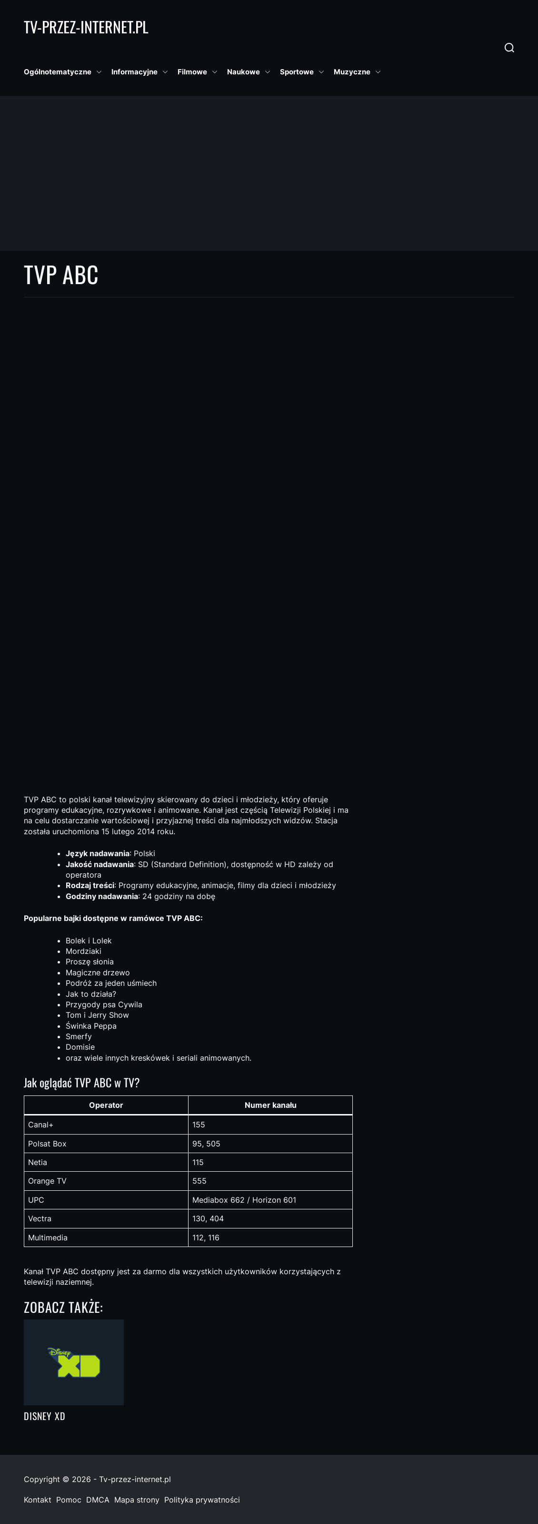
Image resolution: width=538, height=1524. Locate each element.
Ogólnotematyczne (63, 72)
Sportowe (302, 72)
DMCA (98, 1499)
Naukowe (248, 72)
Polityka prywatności (202, 1499)
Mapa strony (136, 1499)
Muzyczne (357, 72)
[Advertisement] (269, 173)
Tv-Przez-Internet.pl (86, 26)
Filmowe (198, 72)
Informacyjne (139, 72)
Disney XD (45, 1416)
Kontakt (37, 1499)
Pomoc (68, 1499)
